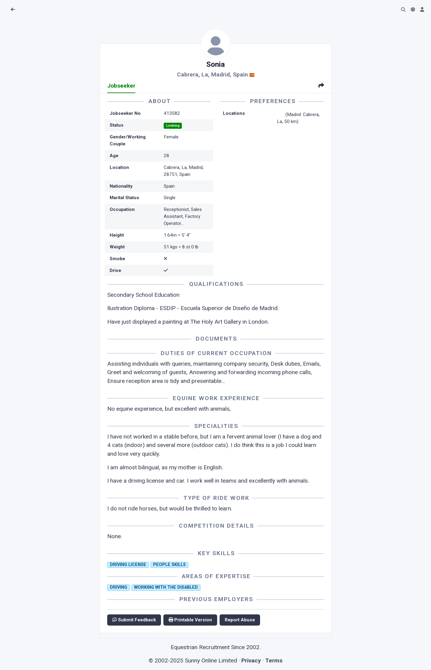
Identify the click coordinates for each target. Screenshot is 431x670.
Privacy (251, 660)
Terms (273, 660)
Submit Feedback (134, 620)
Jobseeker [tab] (121, 85)
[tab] (321, 86)
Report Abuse (240, 620)
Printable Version (190, 620)
